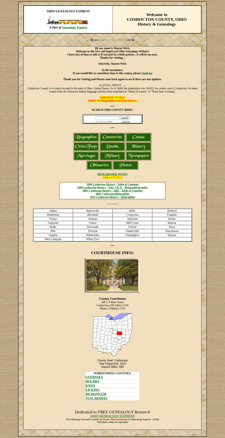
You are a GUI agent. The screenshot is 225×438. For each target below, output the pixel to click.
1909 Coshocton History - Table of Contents (112, 184)
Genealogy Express (74, 27)
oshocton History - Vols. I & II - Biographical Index (117, 187)
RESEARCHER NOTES (112, 174)
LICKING (93, 390)
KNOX (90, 385)
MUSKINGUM (96, 394)
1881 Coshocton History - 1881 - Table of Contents (112, 190)
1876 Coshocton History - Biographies (112, 196)
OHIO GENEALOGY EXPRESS (112, 416)
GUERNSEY (94, 377)
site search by (103, 122)
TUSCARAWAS (96, 398)
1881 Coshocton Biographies (112, 193)
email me (147, 73)
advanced (126, 122)
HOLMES (92, 381)
